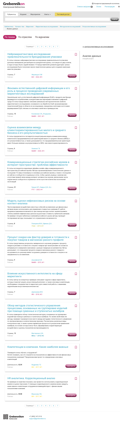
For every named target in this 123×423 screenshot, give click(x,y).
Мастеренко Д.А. (37, 333)
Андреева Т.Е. (36, 365)
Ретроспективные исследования (94, 27)
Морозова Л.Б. (37, 394)
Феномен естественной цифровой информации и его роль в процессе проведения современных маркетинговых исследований (38, 91)
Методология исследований (70, 27)
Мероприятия (35, 14)
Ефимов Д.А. (47, 223)
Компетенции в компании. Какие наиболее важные (37, 346)
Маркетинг (30, 27)
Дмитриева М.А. (37, 292)
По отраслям (25, 37)
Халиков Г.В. (36, 148)
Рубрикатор (11, 14)
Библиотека (9, 27)
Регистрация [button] (110, 7)
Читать (72, 76)
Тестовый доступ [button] (63, 14)
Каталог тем (19, 27)
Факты (47, 14)
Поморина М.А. (37, 223)
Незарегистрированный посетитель (105, 3)
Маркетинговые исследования (47, 27)
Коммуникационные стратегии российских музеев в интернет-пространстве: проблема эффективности (38, 163)
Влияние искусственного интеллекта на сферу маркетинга (34, 275)
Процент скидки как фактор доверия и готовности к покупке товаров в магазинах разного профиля (38, 238)
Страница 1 (30, 47)
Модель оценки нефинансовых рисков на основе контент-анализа (36, 202)
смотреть (71, 366)
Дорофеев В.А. (37, 260)
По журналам (42, 37)
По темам (10, 37)
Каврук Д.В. (44, 187)
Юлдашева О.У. (48, 114)
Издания (23, 14)
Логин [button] (98, 7)
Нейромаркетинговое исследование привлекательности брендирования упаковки (34, 55)
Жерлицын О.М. (37, 74)
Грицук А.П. (35, 187)
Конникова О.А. (37, 114)
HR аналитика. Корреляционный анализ (31, 378)
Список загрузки (85, 7)
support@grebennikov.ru (37, 419)
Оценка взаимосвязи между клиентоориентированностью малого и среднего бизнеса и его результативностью (36, 130)
